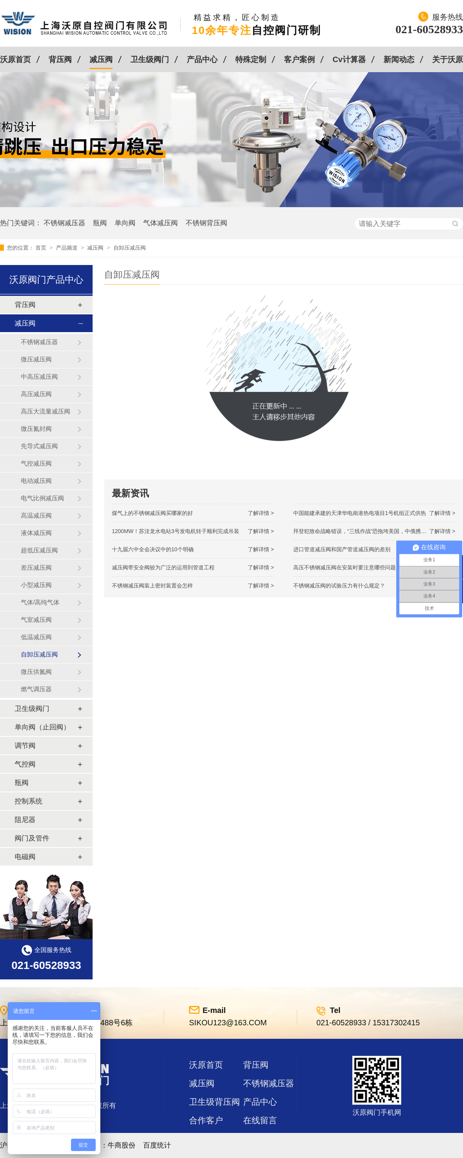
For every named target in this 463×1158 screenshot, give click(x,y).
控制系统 (28, 801)
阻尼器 (25, 820)
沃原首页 (15, 59)
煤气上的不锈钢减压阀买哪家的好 (152, 513)
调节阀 (25, 745)
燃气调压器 (36, 689)
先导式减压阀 (39, 446)
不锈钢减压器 (64, 223)
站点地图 (206, 1139)
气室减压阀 (36, 619)
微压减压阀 (36, 359)
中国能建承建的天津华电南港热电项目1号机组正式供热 (359, 513)
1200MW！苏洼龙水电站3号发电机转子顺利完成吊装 (175, 531)
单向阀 (125, 223)
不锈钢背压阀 (206, 223)
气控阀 (25, 764)
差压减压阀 (36, 567)
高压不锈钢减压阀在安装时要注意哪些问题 (344, 567)
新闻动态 (399, 59)
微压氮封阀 (36, 428)
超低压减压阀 (39, 550)
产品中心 (202, 59)
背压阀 (60, 59)
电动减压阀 (36, 481)
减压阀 (101, 59)
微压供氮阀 (36, 671)
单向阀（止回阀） (42, 727)
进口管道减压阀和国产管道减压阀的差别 (341, 549)
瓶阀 (100, 223)
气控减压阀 (36, 463)
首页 (41, 248)
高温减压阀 (36, 515)
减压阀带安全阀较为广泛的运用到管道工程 (163, 567)
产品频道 (67, 248)
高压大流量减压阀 (45, 411)
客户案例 (299, 59)
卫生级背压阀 (214, 1102)
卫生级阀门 (149, 59)
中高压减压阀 (39, 376)
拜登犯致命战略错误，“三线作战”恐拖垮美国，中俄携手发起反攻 (370, 531)
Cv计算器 (349, 59)
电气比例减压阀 (42, 498)
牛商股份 (121, 1145)
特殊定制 (250, 59)
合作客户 (206, 1120)
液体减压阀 (36, 533)
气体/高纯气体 (40, 602)
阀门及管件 (32, 838)
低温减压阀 (36, 637)
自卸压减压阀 (129, 248)
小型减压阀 (36, 585)
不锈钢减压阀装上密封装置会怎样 (152, 585)
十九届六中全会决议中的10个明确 (153, 549)
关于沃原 (447, 59)
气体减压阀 (160, 223)
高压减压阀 (36, 394)
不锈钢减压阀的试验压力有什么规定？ (339, 585)
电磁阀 (25, 857)
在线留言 (260, 1120)
